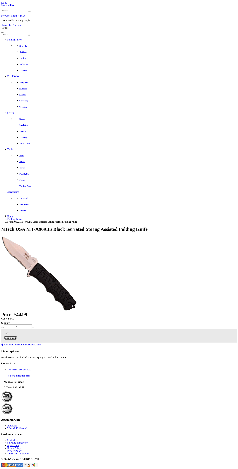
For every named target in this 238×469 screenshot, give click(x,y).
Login (4, 2)
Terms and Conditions (18, 453)
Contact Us (12, 440)
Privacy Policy (14, 451)
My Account (13, 445)
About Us (12, 425)
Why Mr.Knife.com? (17, 428)
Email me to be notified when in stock (21, 344)
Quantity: (5, 323)
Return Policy (14, 448)
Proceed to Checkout (12, 25)
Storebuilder (7, 5)
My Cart (13, 15)
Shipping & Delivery (17, 442)
